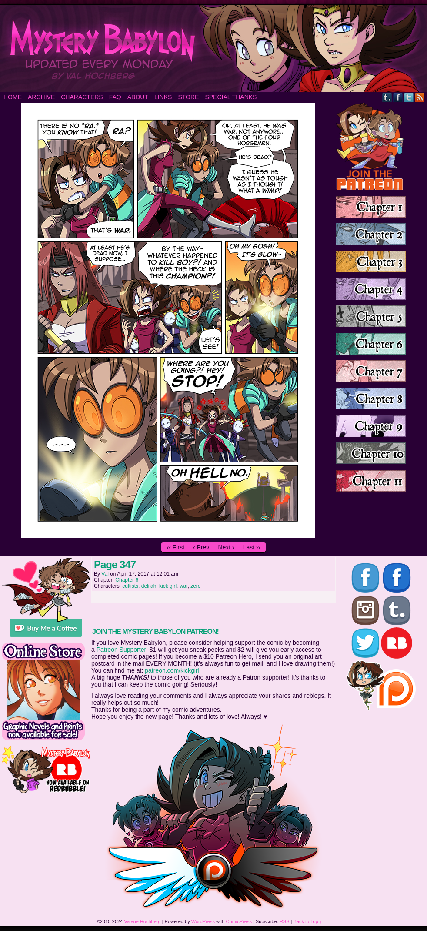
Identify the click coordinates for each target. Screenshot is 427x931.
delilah (149, 586)
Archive (41, 97)
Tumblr (387, 97)
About (137, 97)
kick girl (168, 586)
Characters (82, 97)
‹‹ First (175, 547)
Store (188, 97)
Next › (226, 547)
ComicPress (239, 921)
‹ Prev (201, 547)
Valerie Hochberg (142, 921)
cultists (130, 586)
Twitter (409, 97)
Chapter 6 (126, 580)
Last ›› (251, 547)
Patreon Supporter (121, 649)
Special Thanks (231, 97)
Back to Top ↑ (308, 921)
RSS (419, 97)
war (184, 586)
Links (163, 97)
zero (195, 586)
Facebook (398, 97)
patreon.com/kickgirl (172, 670)
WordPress (203, 921)
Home (12, 97)
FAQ (115, 97)
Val (104, 574)
